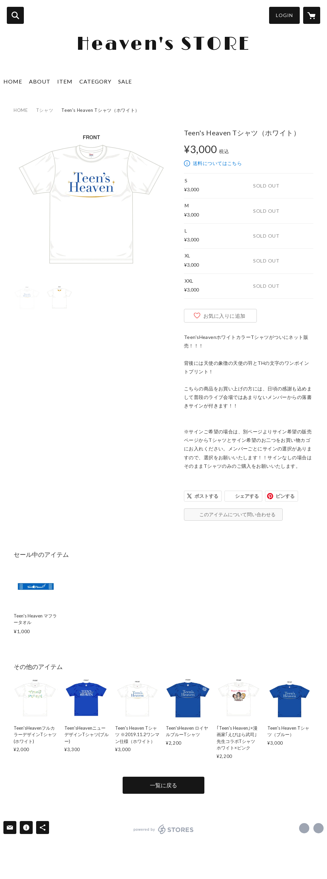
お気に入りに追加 (224, 316)
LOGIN (284, 15)
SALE (125, 81)
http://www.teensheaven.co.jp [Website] (318, 828)
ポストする (206, 496)
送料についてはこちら (217, 163)
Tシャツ (44, 110)
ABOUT (39, 81)
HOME (12, 81)
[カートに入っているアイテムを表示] (311, 15)
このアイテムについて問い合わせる (237, 514)
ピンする (285, 496)
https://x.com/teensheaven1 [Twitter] (304, 828)
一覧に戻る (163, 785)
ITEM (65, 81)
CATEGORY (95, 81)
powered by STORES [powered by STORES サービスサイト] (164, 829)
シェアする (247, 496)
